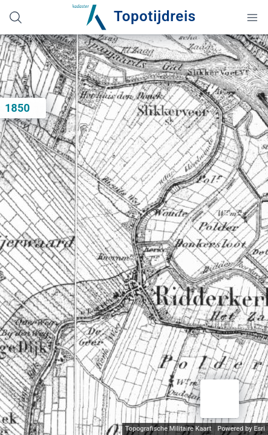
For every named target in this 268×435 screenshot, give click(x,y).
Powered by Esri (241, 429)
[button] (219, 398)
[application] (134, 234)
